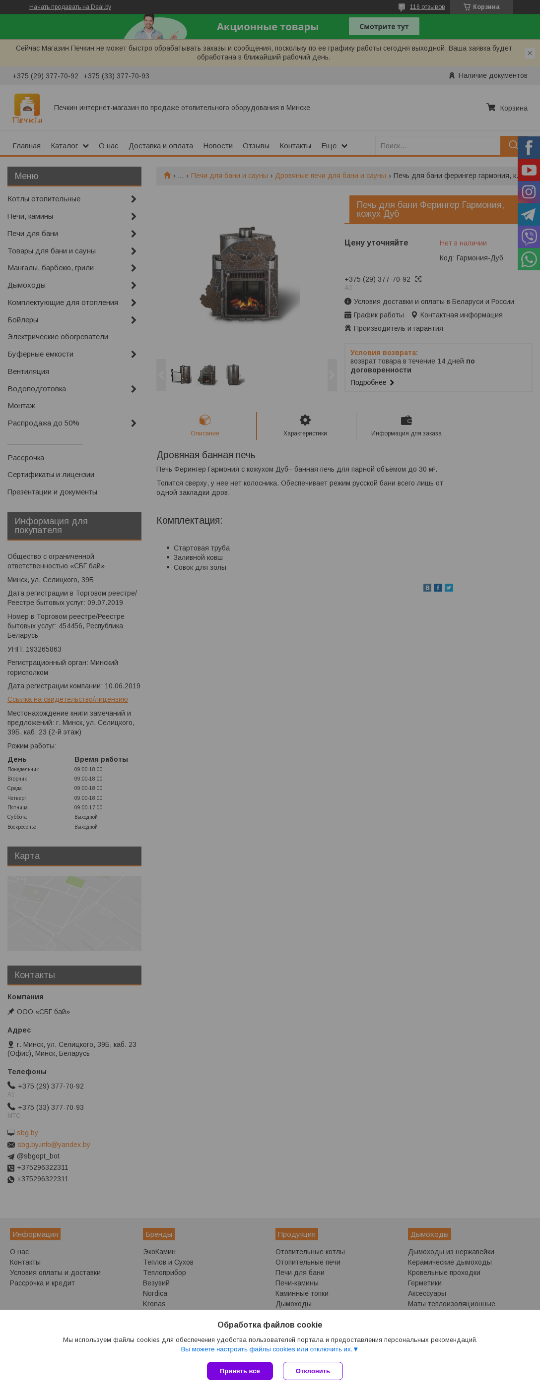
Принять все (240, 1371)
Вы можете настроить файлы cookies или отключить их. (266, 1349)
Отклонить (313, 1371)
